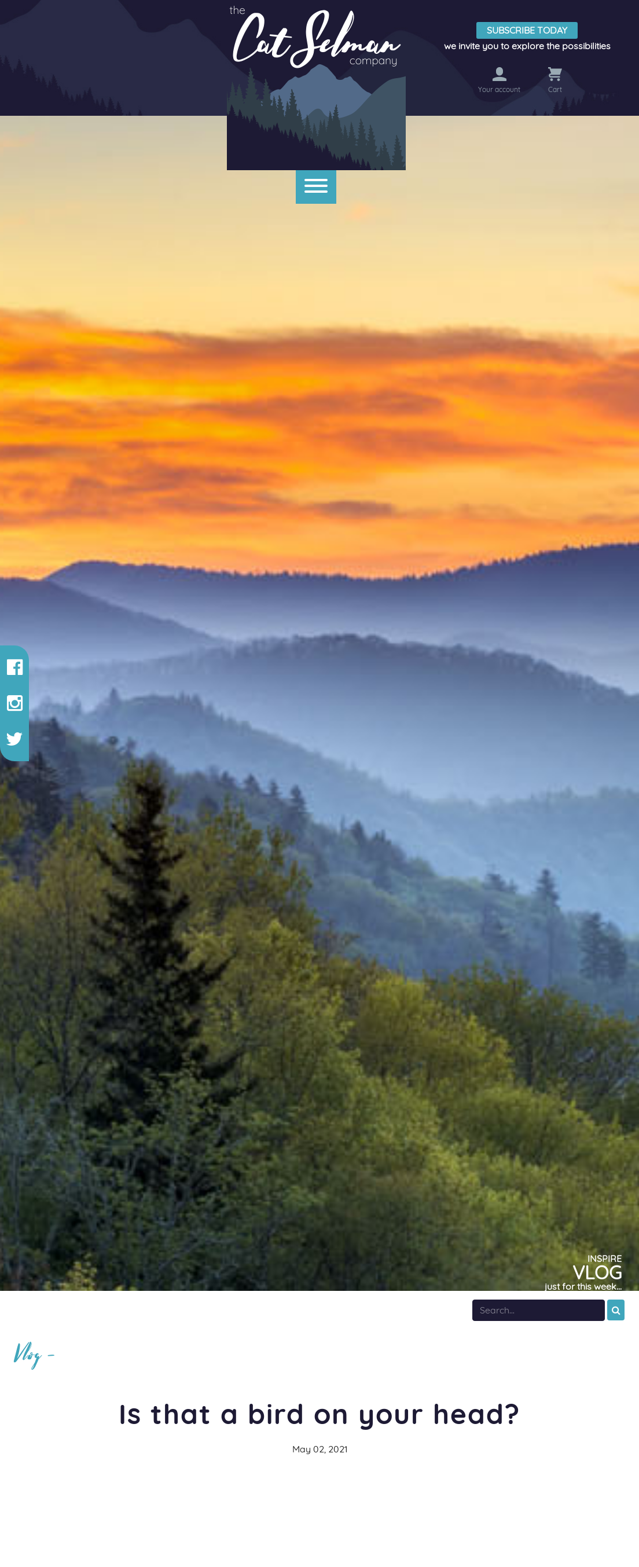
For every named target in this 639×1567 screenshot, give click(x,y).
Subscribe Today (527, 30)
